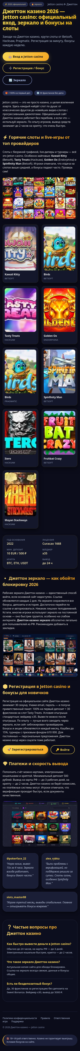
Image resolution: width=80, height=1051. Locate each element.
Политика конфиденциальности (20, 1018)
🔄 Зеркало (17, 80)
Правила (45, 1018)
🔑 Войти (63, 750)
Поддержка (17, 1021)
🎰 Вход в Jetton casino (25, 56)
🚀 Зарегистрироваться (25, 749)
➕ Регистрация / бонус (26, 68)
